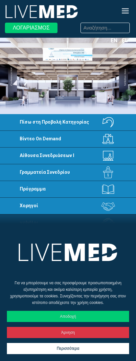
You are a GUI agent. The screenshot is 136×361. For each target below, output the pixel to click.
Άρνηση (68, 332)
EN (115, 40)
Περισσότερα (68, 348)
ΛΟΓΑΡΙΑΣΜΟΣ (31, 27)
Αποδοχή (68, 316)
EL (125, 40)
